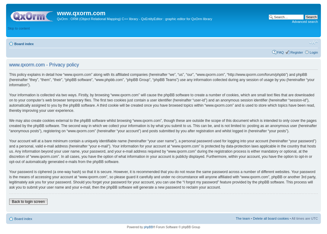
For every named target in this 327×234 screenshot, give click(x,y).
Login (314, 52)
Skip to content (19, 28)
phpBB (148, 227)
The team (243, 218)
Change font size (313, 42)
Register (296, 52)
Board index (24, 44)
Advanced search (305, 21)
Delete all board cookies (271, 218)
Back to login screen (28, 202)
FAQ (280, 52)
